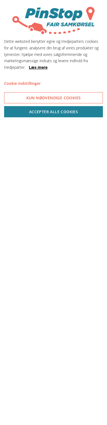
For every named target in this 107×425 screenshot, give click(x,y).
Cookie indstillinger (22, 83)
